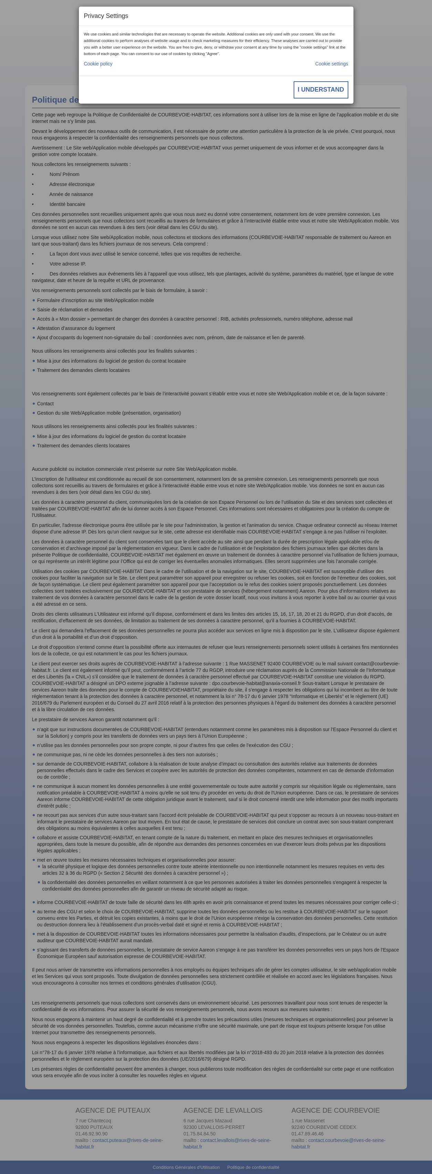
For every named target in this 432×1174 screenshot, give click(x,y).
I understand (321, 89)
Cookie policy (98, 63)
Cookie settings (331, 63)
